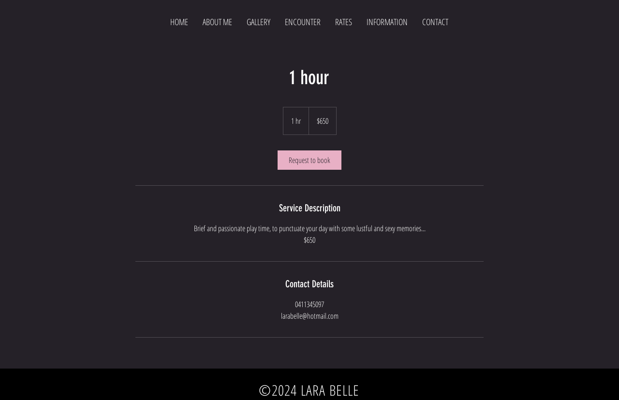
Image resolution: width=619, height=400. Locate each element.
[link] (309, 160)
